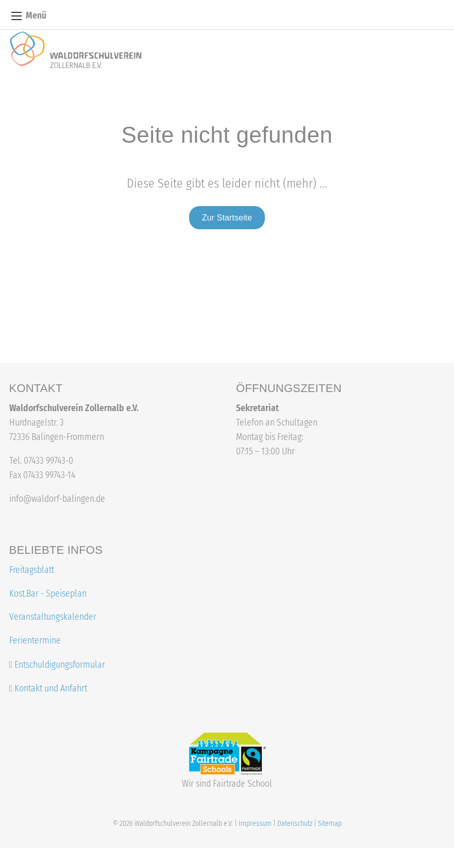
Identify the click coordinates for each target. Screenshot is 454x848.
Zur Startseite (227, 217)
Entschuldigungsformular (59, 664)
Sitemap (330, 823)
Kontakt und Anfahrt (48, 688)
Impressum (255, 823)
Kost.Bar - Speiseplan (48, 593)
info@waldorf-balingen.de (57, 499)
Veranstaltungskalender (52, 617)
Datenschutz (294, 823)
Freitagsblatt (31, 570)
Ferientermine (35, 640)
